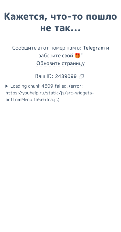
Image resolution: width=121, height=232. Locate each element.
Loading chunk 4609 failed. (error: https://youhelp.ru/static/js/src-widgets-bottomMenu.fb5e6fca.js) (49, 93)
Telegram (94, 47)
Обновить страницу (60, 63)
